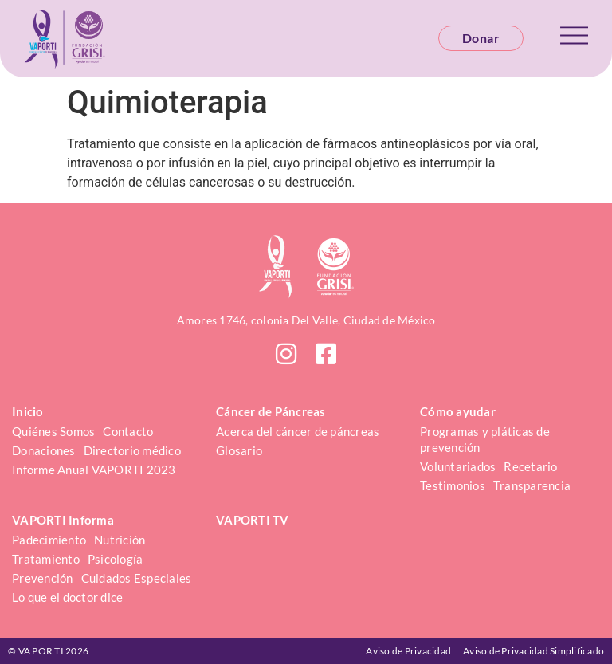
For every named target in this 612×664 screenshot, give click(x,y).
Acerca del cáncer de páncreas (297, 431)
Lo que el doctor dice (67, 597)
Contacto (128, 431)
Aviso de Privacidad (408, 651)
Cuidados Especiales (136, 578)
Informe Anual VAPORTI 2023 (94, 469)
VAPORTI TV (252, 520)
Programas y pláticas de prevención (486, 439)
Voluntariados (458, 466)
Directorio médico (132, 450)
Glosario (239, 450)
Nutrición (119, 539)
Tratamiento (46, 559)
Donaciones (44, 450)
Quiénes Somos (53, 431)
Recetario (530, 466)
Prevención (42, 578)
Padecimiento (49, 539)
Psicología (115, 559)
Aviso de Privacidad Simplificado (533, 651)
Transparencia (532, 485)
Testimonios (452, 485)
